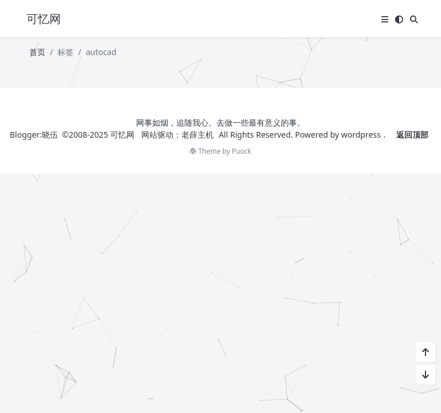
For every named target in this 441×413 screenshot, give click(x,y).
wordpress (361, 134)
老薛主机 (197, 134)
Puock (242, 151)
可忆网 (122, 134)
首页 (37, 51)
